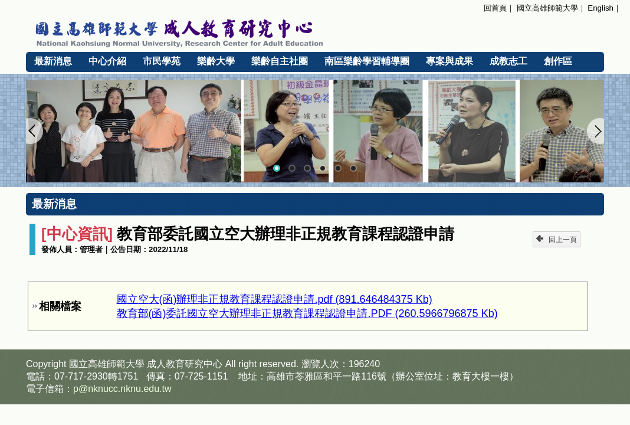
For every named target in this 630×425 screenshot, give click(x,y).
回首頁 (495, 8)
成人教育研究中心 (184, 364)
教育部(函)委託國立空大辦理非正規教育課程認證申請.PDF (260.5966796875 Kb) (307, 313)
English (600, 8)
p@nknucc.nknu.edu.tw (122, 389)
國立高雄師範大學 (547, 8)
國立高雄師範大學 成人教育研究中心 (315, 31)
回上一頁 (556, 239)
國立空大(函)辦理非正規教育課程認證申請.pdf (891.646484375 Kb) (274, 299)
